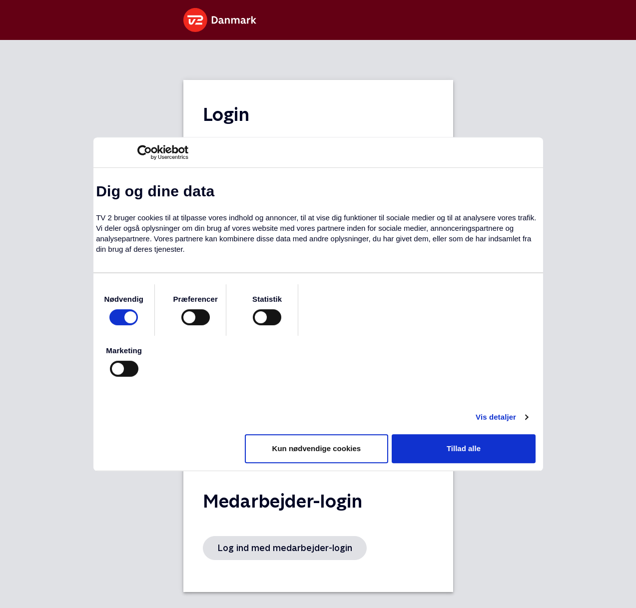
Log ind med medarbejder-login (284, 548)
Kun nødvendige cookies (316, 448)
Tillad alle (464, 448)
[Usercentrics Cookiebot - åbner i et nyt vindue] (144, 152)
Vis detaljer (496, 417)
